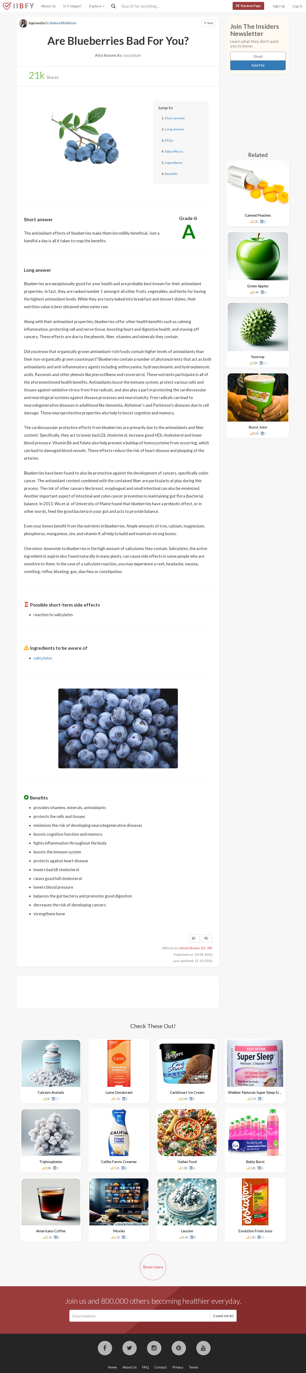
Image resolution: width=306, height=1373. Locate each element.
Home (112, 1367)
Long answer (174, 129)
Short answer (175, 118)
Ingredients (174, 163)
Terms (193, 1367)
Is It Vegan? (72, 6)
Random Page (248, 6)
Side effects (174, 151)
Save (208, 23)
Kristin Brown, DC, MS (195, 948)
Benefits (171, 174)
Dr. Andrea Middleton (60, 23)
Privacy (177, 1367)
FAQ (145, 1367)
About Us (48, 6)
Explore (96, 6)
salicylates (42, 657)
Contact (160, 1367)
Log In (297, 6)
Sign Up (279, 6)
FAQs (169, 140)
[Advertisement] (111, 991)
